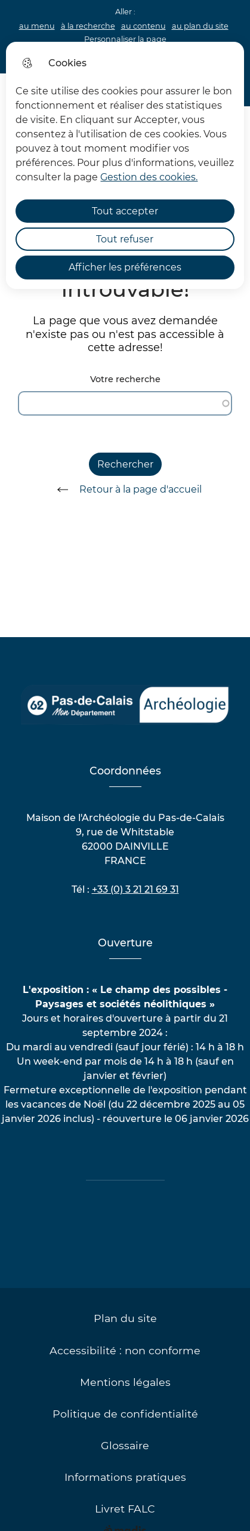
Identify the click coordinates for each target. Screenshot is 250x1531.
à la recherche (88, 25)
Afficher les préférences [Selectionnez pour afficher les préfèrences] (125, 267)
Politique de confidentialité (125, 1413)
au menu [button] (37, 25)
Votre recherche (125, 379)
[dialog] (124, 165)
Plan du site (125, 1318)
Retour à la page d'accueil (125, 489)
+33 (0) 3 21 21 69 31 (135, 889)
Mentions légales (125, 1382)
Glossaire (125, 1445)
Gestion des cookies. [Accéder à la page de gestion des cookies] (148, 177)
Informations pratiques (125, 1477)
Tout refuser (124, 239)
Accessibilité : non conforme (125, 1350)
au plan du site (200, 25)
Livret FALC (125, 1508)
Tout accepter (125, 211)
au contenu (143, 25)
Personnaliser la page (125, 39)
